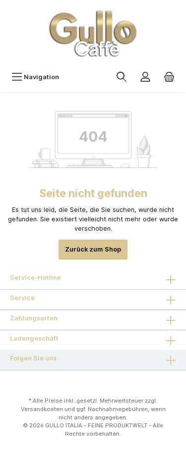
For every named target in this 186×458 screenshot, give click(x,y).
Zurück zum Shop (93, 249)
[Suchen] (121, 77)
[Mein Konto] (145, 77)
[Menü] (35, 77)
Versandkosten (42, 409)
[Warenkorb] (169, 77)
